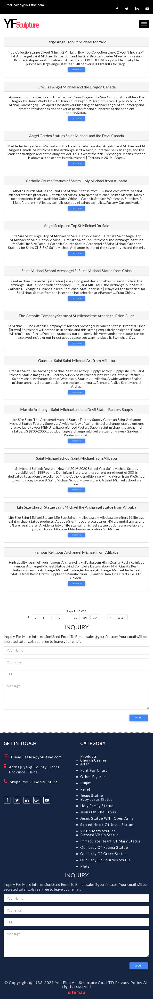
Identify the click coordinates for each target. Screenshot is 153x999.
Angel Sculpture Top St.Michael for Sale (76, 225)
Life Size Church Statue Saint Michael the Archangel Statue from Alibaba (76, 507)
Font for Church (95, 770)
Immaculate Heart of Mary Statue (110, 841)
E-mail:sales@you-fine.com (24, 5)
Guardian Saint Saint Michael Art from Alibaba (76, 360)
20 (85, 617)
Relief (85, 789)
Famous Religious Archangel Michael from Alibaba (76, 552)
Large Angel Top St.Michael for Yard (76, 41)
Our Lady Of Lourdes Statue (105, 860)
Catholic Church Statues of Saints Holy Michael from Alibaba (76, 180)
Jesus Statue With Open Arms (107, 818)
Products (88, 756)
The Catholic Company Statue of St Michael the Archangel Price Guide (76, 315)
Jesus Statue (91, 796)
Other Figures (93, 777)
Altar (84, 764)
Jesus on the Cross (98, 812)
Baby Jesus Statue (96, 799)
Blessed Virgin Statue (99, 835)
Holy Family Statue (96, 806)
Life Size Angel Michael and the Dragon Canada (77, 87)
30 (95, 617)
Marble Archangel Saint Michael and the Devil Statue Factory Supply (76, 409)
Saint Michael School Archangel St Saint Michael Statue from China (77, 270)
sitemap (76, 992)
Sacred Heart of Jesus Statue (106, 825)
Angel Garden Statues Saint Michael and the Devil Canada (76, 135)
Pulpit (85, 783)
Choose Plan (76, 70)
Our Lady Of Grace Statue (103, 854)
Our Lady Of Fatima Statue (104, 847)
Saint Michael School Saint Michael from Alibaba (76, 458)
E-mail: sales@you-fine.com (36, 757)
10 (75, 617)
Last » (121, 617)
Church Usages (93, 760)
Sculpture (21, 24)
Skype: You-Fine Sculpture (34, 782)
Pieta (85, 866)
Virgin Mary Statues (98, 831)
